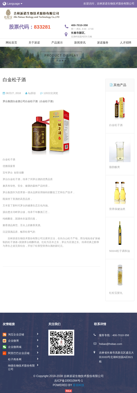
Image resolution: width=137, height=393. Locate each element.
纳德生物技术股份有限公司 (21, 367)
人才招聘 (125, 42)
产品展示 (57, 42)
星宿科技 (78, 385)
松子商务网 (14, 359)
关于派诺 (34, 42)
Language (14, 3)
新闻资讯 (80, 42)
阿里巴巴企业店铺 (18, 353)
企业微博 (13, 340)
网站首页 (11, 42)
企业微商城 (14, 346)
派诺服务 (102, 42)
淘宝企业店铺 (16, 334)
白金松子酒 (14, 79)
